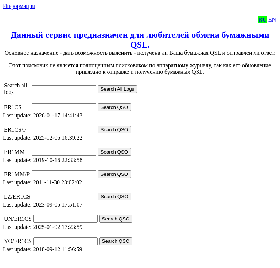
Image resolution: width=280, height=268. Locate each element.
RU (262, 19)
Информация (19, 6)
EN (272, 19)
